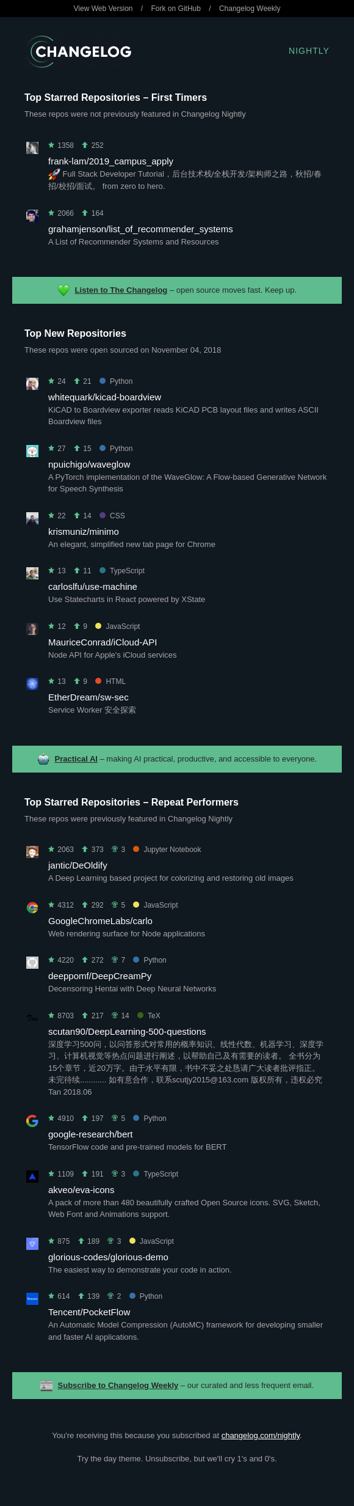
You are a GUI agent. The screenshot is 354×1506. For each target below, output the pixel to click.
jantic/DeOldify (77, 865)
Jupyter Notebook (167, 849)
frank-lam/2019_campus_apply (110, 161)
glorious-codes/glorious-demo (108, 1257)
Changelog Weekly (250, 8)
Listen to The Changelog (121, 290)
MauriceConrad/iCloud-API (102, 642)
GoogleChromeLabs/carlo (100, 921)
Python (115, 381)
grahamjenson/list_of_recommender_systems (140, 229)
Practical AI (76, 758)
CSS (112, 516)
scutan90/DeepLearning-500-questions (127, 1031)
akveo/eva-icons (81, 1190)
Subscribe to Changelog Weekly (118, 1385)
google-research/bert (90, 1134)
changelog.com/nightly (261, 1435)
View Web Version (103, 8)
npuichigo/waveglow (89, 464)
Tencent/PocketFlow (89, 1312)
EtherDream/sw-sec (88, 697)
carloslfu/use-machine (92, 586)
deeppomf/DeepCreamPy (99, 976)
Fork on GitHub (176, 8)
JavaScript (117, 626)
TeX (149, 1016)
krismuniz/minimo (83, 531)
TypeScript (122, 571)
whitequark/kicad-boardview (104, 397)
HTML (110, 681)
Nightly (309, 51)
